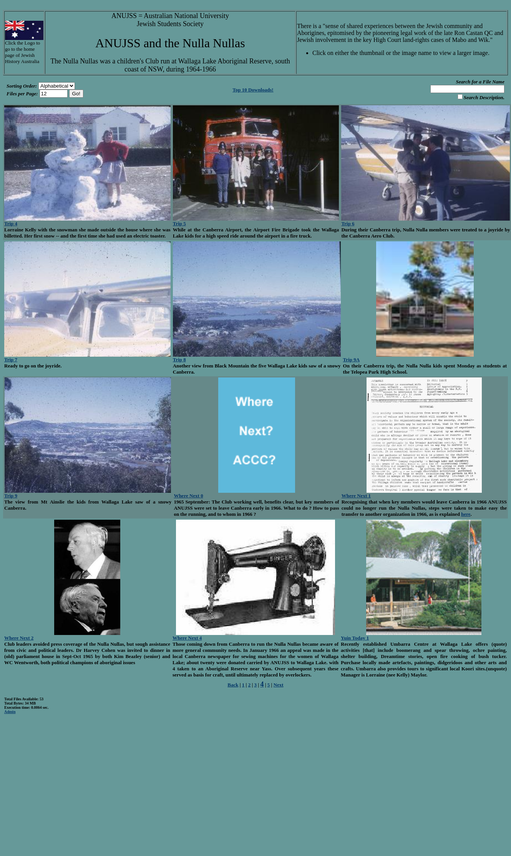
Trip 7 (10, 359)
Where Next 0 (188, 496)
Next (279, 685)
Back (232, 685)
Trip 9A (351, 359)
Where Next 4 (187, 638)
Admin (9, 712)
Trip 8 (179, 359)
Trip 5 (179, 223)
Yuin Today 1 (355, 638)
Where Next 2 (18, 638)
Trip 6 (347, 223)
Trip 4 (10, 223)
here (465, 514)
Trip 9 (10, 496)
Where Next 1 (356, 496)
